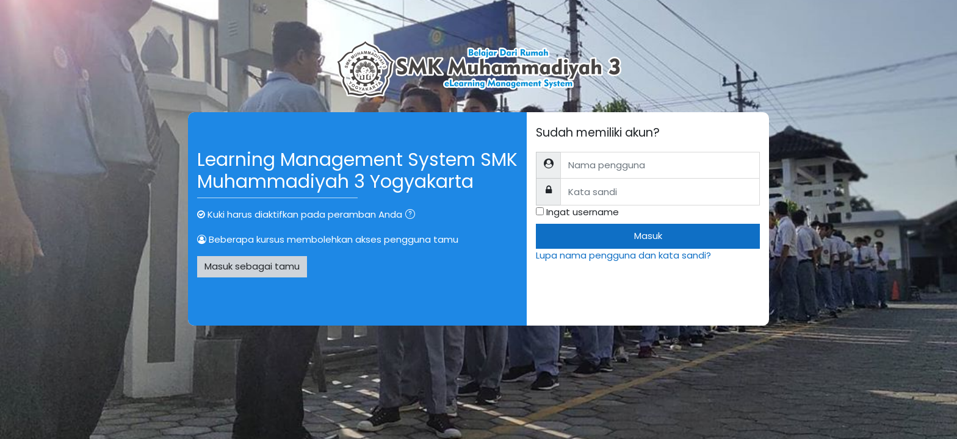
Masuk (648, 235)
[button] (413, 215)
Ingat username (582, 211)
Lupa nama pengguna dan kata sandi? (623, 255)
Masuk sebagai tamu (252, 266)
